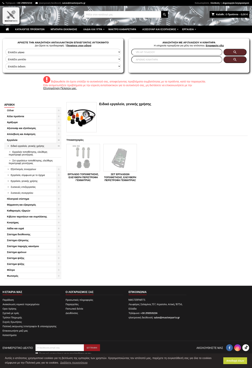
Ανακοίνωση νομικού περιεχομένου (21, 304)
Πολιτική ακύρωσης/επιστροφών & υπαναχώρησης (30, 326)
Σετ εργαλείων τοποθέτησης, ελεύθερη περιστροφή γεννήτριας (31, 162)
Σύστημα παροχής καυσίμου (23, 246)
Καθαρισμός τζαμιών (18, 210)
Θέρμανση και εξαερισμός (21, 204)
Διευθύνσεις (72, 313)
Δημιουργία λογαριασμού (236, 3)
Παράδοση (8, 299)
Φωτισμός (12, 275)
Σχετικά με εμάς (11, 313)
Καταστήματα (9, 335)
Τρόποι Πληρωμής (12, 317)
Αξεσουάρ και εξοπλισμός (159, 29)
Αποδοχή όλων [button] (235, 360)
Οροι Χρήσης (9, 308)
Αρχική (9, 104)
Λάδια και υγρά (92, 29)
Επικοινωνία (138, 292)
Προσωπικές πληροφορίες (79, 299)
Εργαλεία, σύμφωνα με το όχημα (28, 175)
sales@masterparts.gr (73, 3)
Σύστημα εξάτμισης (18, 240)
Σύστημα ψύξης (15, 258)
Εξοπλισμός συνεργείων (23, 169)
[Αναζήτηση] (126, 14)
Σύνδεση (215, 3)
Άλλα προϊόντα (15, 116)
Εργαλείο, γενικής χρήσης (24, 181)
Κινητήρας (13, 222)
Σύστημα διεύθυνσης (18, 234)
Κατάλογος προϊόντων (29, 29)
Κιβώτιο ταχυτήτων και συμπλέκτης (27, 216)
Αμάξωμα (12, 122)
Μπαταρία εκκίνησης (64, 29)
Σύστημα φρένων (16, 252)
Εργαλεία (188, 29)
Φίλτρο (11, 269)
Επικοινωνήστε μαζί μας (15, 330)
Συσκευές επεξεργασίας (23, 186)
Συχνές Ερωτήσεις (12, 321)
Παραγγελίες (72, 304)
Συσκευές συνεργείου (22, 192)
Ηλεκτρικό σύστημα (18, 198)
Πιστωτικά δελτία (74, 308)
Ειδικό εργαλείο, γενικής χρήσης (27, 145)
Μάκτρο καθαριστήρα (122, 29)
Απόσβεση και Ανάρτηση (21, 134)
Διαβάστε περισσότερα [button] (74, 362)
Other (10, 110)
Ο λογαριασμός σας (80, 292)
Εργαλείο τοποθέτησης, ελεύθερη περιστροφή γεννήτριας (28, 153)
